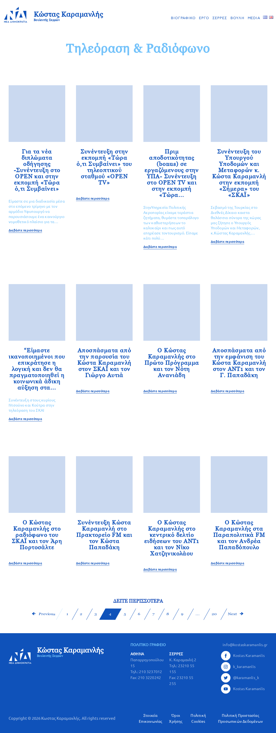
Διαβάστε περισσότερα (25, 230)
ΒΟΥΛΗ (237, 18)
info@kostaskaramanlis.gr (245, 645)
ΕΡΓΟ (204, 18)
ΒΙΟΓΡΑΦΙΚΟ (183, 18)
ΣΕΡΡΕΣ (219, 18)
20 (214, 614)
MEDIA (254, 18)
